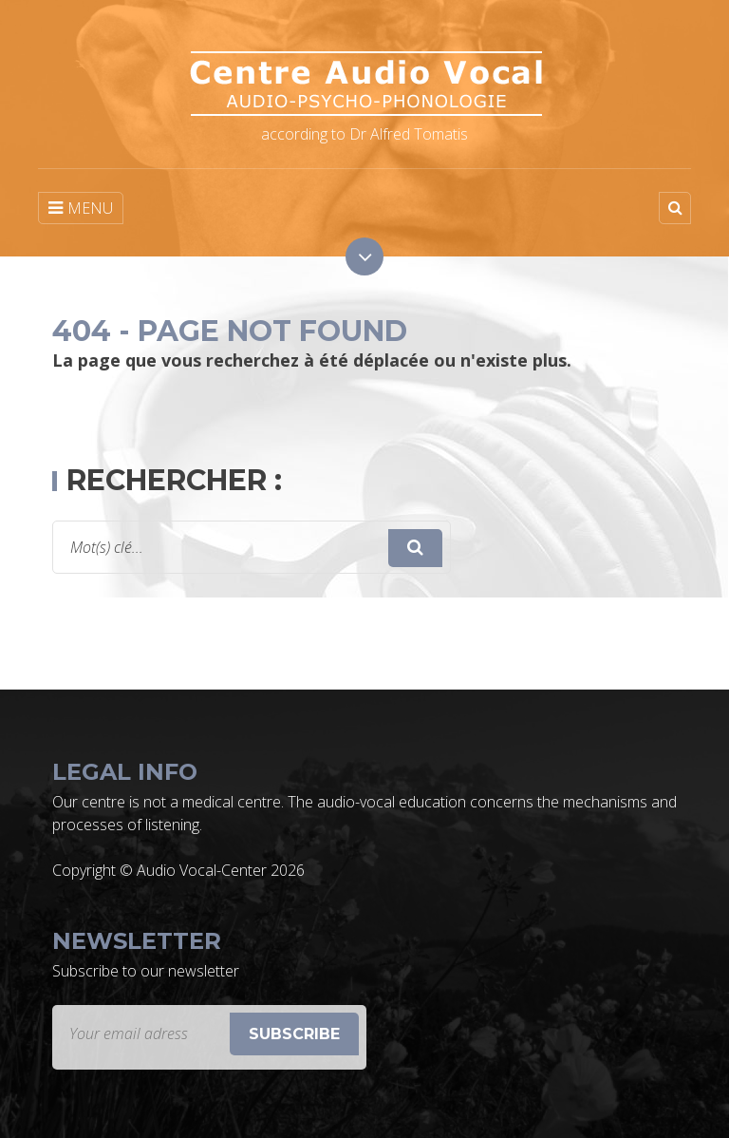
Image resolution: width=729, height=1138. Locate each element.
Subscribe (294, 1034)
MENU (80, 208)
